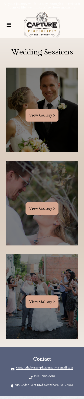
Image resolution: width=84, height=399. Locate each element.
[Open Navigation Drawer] (8, 24)
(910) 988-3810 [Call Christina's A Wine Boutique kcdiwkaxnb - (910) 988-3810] (44, 376)
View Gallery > (42, 115)
